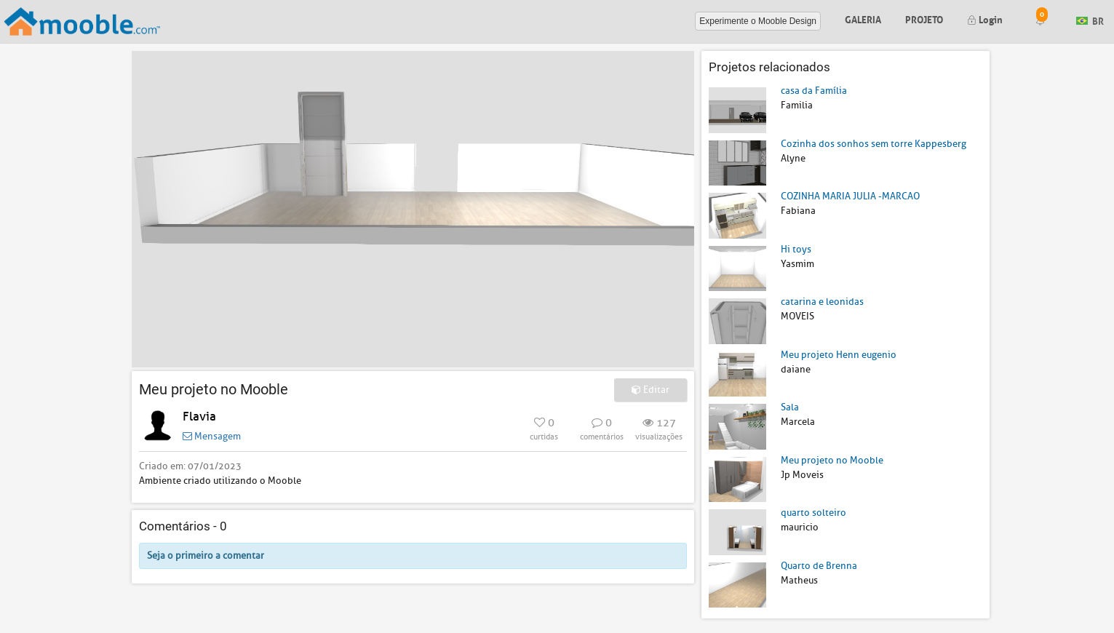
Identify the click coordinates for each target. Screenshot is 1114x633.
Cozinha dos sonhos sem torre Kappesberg (873, 144)
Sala (790, 407)
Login (985, 18)
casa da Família (814, 90)
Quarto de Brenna (819, 566)
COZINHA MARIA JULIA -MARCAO (850, 196)
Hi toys (796, 249)
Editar (650, 389)
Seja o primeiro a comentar (205, 555)
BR (1090, 20)
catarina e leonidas (822, 301)
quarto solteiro (813, 512)
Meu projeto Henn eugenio (838, 355)
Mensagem (212, 436)
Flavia (199, 416)
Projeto (924, 18)
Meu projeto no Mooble (832, 460)
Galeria (863, 18)
